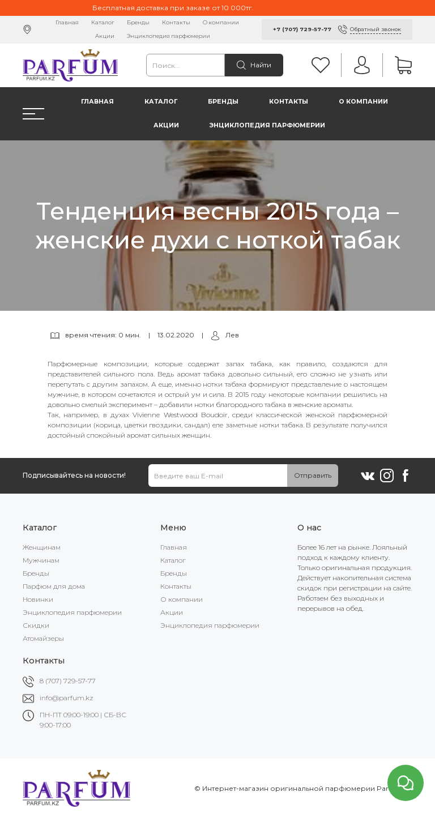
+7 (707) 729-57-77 (302, 29)
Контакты (176, 22)
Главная (67, 22)
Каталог (102, 22)
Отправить (312, 475)
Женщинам (42, 547)
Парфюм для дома (54, 586)
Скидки (36, 625)
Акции (104, 36)
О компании (221, 22)
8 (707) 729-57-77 (68, 680)
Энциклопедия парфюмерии (168, 36)
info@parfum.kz (66, 697)
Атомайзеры (43, 638)
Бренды (138, 22)
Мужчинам (41, 560)
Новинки (38, 599)
